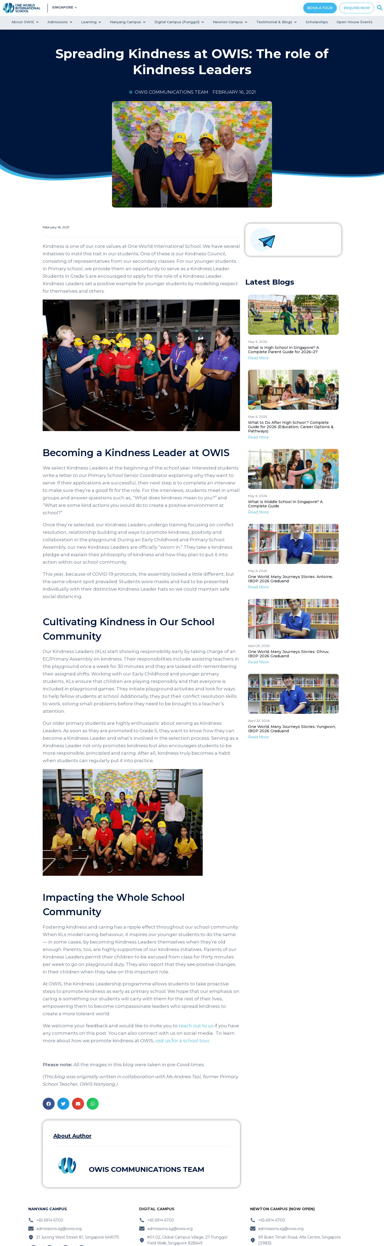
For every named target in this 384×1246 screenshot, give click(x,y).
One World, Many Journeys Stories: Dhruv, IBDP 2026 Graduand (288, 654)
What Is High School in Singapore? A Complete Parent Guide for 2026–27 (283, 349)
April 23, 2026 (259, 721)
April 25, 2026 (258, 646)
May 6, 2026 (257, 342)
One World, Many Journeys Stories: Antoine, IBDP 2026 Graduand (290, 579)
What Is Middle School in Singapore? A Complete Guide (285, 504)
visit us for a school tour (182, 1040)
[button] (49, 1104)
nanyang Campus (47, 1209)
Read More (258, 358)
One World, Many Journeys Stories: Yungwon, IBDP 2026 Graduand (292, 728)
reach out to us (196, 1025)
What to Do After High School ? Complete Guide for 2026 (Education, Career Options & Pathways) (291, 426)
